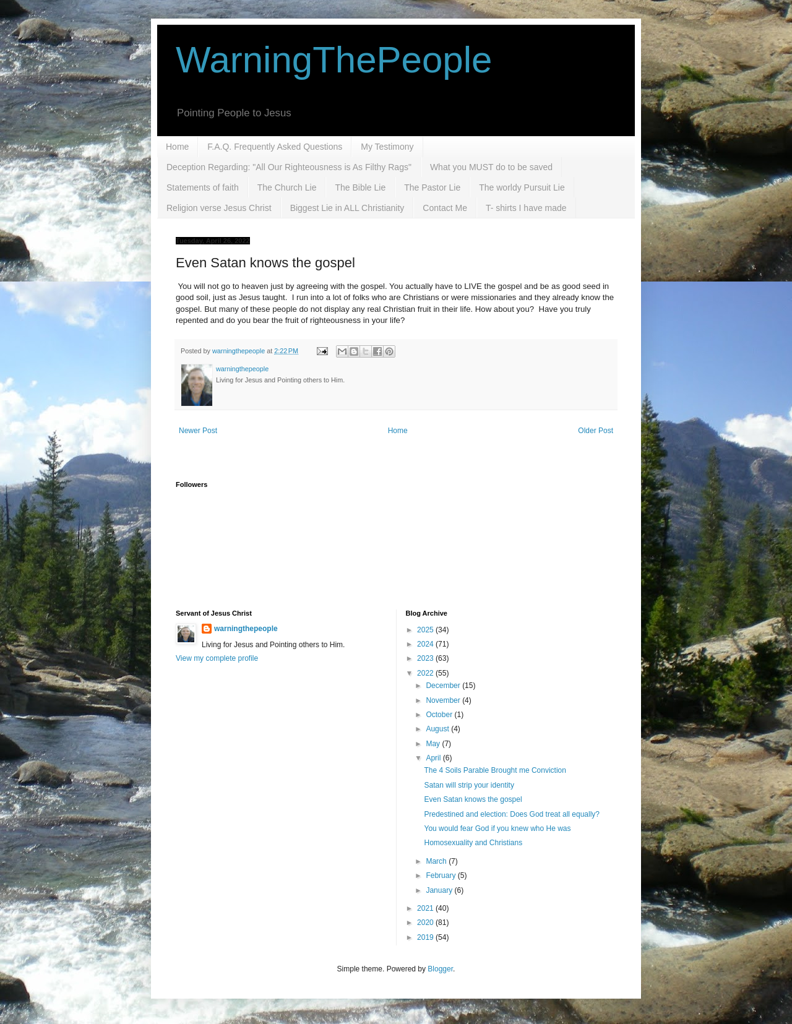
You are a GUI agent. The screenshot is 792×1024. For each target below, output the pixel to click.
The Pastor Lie (432, 187)
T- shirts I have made (526, 208)
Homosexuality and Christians (473, 842)
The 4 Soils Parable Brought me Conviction (495, 770)
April (434, 758)
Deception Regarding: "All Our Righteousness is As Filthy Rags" (288, 167)
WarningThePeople (334, 59)
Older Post (595, 430)
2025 (426, 630)
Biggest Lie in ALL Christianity (347, 208)
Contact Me (445, 208)
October (440, 714)
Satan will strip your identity (469, 785)
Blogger (440, 969)
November (444, 700)
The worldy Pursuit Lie (522, 187)
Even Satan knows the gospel (473, 799)
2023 (426, 658)
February (441, 875)
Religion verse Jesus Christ (219, 208)
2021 (426, 908)
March (437, 861)
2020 (426, 922)
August (438, 729)
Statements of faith (202, 187)
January (440, 890)
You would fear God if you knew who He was (497, 828)
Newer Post (198, 430)
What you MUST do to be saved (491, 167)
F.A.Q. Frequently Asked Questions (274, 147)
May (434, 743)
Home (177, 147)
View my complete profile (217, 658)
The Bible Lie (360, 187)
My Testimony (387, 147)
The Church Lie (287, 187)
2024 (426, 644)
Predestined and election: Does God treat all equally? (512, 814)
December (444, 685)
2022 (426, 673)
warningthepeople (246, 628)
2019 (426, 937)
